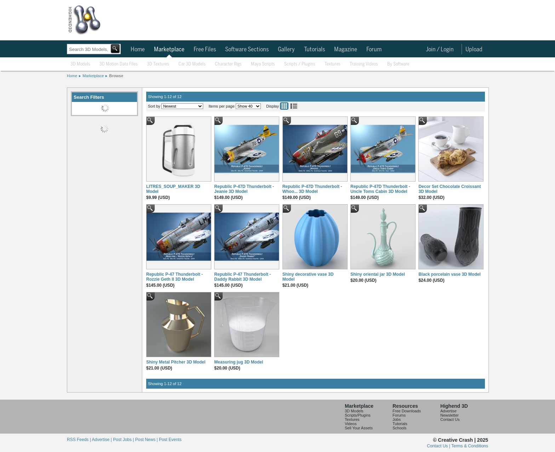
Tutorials (314, 49)
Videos (350, 424)
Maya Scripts (263, 64)
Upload (473, 49)
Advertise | (102, 439)
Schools (399, 428)
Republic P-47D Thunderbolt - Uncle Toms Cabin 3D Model (380, 189)
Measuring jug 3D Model (238, 362)
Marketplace (169, 49)
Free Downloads (407, 411)
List (294, 106)
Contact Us (449, 419)
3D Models (80, 64)
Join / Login (440, 49)
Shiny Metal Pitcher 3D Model (175, 362)
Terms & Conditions (469, 446)
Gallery (286, 49)
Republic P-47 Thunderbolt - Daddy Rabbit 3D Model (242, 277)
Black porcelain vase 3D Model (449, 274)
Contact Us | (439, 446)
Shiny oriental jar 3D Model (377, 274)
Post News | (147, 439)
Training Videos (364, 64)
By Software (398, 64)
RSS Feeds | (79, 439)
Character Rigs (228, 64)
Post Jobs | (124, 439)
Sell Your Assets (359, 428)
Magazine (345, 49)
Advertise (448, 411)
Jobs (397, 419)
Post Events (170, 439)
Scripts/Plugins (358, 415)
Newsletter (449, 415)
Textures (333, 64)
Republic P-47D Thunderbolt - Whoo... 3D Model (312, 189)
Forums (399, 415)
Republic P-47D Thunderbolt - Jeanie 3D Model (244, 189)
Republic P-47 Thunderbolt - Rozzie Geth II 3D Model (174, 277)
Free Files (205, 49)
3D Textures (158, 64)
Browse (116, 76)
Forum (374, 49)
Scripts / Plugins (299, 64)
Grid (284, 106)
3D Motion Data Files (118, 64)
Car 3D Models (192, 64)
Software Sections (247, 49)
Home (138, 49)
